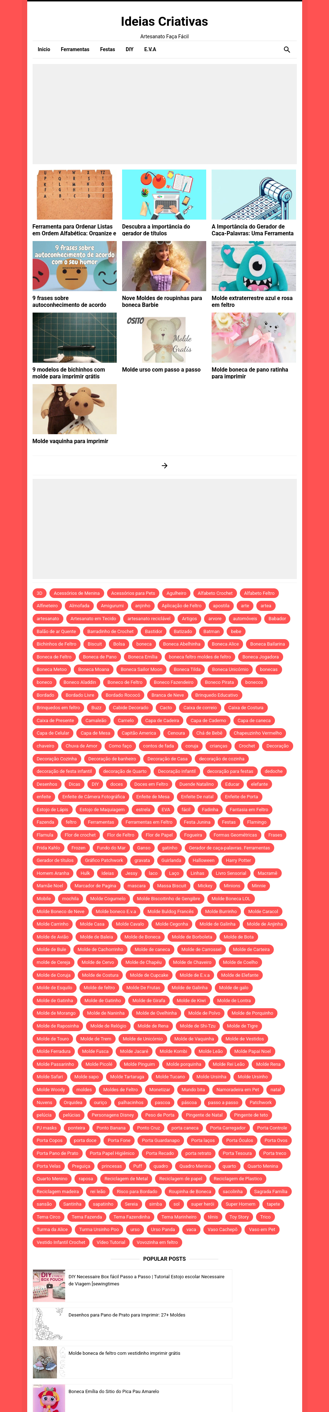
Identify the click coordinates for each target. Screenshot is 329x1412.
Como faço (120, 746)
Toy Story (239, 1217)
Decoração (277, 746)
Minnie (259, 885)
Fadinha (210, 809)
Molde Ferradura (54, 1051)
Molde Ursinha (212, 1076)
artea (266, 605)
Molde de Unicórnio (143, 1038)
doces (116, 784)
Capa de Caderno (208, 720)
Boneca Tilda (187, 669)
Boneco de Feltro (124, 682)
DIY (95, 784)
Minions (232, 885)
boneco (44, 682)
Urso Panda (163, 1229)
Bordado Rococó (123, 695)
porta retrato (198, 1153)
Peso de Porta (159, 1115)
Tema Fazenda (87, 1217)
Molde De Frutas (143, 987)
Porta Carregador (228, 1128)
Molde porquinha (184, 1064)
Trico (265, 1217)
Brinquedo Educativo (216, 695)
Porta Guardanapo (161, 1140)
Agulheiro (176, 593)
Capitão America (139, 733)
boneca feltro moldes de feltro (200, 657)
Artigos (189, 618)
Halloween (203, 860)
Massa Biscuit (172, 885)
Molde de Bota (239, 937)
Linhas (197, 873)
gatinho (170, 847)
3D (40, 593)
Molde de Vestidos (245, 1038)
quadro (161, 1166)
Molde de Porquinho (252, 1013)
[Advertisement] (165, 114)
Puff (137, 1166)
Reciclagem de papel (180, 1178)
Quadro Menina (195, 1166)
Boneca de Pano (100, 657)
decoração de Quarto (124, 771)
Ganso (143, 847)
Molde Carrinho (53, 924)
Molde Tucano (170, 1076)
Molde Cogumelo (108, 898)
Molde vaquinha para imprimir (66, 440)
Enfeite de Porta (241, 796)
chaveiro (45, 746)
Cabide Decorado (131, 707)
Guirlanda (171, 860)
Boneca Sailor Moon (141, 669)
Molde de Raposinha (58, 1026)
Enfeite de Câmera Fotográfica (93, 796)
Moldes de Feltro (120, 1089)
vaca (191, 1229)
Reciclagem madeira (58, 1191)
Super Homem (240, 1204)
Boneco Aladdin (80, 682)
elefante (259, 784)
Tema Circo (49, 1217)
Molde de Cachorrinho (100, 949)
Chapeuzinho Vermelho (258, 733)
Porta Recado (160, 1153)
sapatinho (103, 1204)
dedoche (274, 771)
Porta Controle (272, 1128)
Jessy (131, 873)
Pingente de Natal (204, 1115)
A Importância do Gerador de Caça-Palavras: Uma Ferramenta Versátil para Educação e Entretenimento (251, 231)
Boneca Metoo (52, 669)
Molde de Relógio (108, 1026)
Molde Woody (51, 1089)
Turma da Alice (52, 1229)
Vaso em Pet (262, 1229)
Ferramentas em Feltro (149, 822)
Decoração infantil (176, 771)
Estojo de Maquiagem (102, 809)
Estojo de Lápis (52, 809)
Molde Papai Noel (252, 1051)
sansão (44, 1204)
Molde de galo (233, 987)
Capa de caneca (254, 720)
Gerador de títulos (55, 860)
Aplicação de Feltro (182, 605)
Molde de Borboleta (192, 937)
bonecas (268, 669)
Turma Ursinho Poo (99, 1229)
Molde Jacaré (134, 1051)
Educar (232, 784)
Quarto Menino (52, 1178)
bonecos (254, 682)
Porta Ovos (276, 1140)
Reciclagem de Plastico (238, 1178)
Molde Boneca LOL (231, 898)
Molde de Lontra (234, 1000)
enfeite (44, 796)
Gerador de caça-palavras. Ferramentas (229, 847)
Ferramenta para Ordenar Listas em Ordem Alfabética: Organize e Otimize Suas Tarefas (72, 231)
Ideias (107, 873)
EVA (166, 809)
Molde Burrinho (221, 911)
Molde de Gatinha (55, 1000)
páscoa (189, 1102)
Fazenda (45, 822)
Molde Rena (268, 1064)
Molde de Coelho (240, 962)
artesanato (48, 618)
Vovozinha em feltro (157, 1242)
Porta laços (203, 1140)
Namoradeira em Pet (238, 1089)
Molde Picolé (99, 1064)
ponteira (76, 1128)
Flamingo (257, 822)
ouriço (100, 1102)
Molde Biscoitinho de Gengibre (168, 898)
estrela (143, 809)
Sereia (131, 1204)
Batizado (183, 631)
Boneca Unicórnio (230, 669)
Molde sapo (86, 1076)
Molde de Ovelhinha (156, 1013)
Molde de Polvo (204, 1013)
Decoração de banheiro (112, 758)
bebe (236, 631)
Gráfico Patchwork (104, 860)
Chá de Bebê (210, 733)
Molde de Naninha (106, 1013)
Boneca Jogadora (260, 657)
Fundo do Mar (111, 847)
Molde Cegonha (172, 924)
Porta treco (274, 1153)
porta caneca (185, 1128)
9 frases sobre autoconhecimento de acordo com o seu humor (74, 300)
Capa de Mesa (95, 733)
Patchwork (261, 1102)
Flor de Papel (159, 835)
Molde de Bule (51, 949)
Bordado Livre (80, 695)
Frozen (79, 847)
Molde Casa (92, 924)
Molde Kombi (173, 1051)
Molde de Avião (53, 937)
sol (176, 1204)
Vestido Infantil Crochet (61, 1242)
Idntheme (219, 1396)
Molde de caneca (152, 949)
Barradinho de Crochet (110, 631)
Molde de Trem (95, 1038)
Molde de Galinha (217, 924)
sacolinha (233, 1191)
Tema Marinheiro (179, 1217)
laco (153, 873)
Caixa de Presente (55, 720)
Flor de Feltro (120, 835)
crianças (218, 746)
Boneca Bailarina (267, 644)
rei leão (97, 1191)
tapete (273, 1204)
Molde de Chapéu (143, 962)
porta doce (85, 1140)
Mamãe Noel (50, 885)
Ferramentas (101, 822)
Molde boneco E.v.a (116, 911)
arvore (214, 618)
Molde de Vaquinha (194, 1038)
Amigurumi (112, 605)
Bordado (45, 695)
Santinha (72, 1204)
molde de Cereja (54, 962)
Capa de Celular (53, 733)
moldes (84, 1089)
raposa (86, 1178)
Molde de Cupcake (149, 975)
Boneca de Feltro (54, 657)
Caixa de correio (200, 707)
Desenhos (47, 784)
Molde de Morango (56, 1013)
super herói (202, 1204)
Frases (275, 835)
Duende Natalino (196, 784)
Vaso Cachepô (223, 1229)
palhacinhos (131, 1102)
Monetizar (159, 1089)
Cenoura (176, 733)
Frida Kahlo (48, 847)
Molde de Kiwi (191, 1000)
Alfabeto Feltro (259, 593)
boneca (144, 644)
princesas (112, 1166)
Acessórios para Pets (133, 593)
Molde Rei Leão (229, 1064)
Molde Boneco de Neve (60, 911)
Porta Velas (49, 1166)
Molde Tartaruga (127, 1076)
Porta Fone (119, 1140)
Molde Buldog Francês (170, 911)
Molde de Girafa (148, 1000)
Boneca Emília (143, 657)
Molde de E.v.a (195, 975)
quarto (229, 1166)
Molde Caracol (263, 911)
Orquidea (73, 1102)
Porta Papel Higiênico (112, 1153)
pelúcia (44, 1115)
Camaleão (96, 720)
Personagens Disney (113, 1115)
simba (155, 1204)
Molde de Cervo (98, 962)
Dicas (74, 784)
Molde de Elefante (239, 975)
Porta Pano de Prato (57, 1153)
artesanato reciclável (148, 618)
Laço (174, 873)
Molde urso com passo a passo (157, 369)
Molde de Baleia (96, 937)
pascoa (162, 1102)
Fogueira (193, 835)
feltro (71, 822)
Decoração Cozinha (57, 758)
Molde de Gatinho (102, 1000)
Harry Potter (238, 860)
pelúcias (71, 1115)
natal (276, 1089)
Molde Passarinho (55, 1064)
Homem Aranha (53, 873)
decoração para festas (230, 771)
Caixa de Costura (245, 707)
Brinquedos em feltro (58, 707)
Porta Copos (50, 1140)
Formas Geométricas (235, 835)
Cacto (166, 707)
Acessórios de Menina (77, 593)
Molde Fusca (95, 1051)
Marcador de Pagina (95, 885)
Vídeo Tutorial (111, 1242)
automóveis (245, 618)
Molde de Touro (53, 1038)
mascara (137, 885)
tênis (213, 1217)
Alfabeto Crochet (215, 593)
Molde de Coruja (54, 975)
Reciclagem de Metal (126, 1178)
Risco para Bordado (137, 1191)
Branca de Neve (167, 695)
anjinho (142, 605)
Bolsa (119, 644)
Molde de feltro (99, 987)
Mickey (205, 885)
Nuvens (44, 1102)
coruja (191, 746)
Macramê (267, 873)
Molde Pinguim (139, 1064)
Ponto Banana (111, 1128)
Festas (229, 822)
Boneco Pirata (219, 682)
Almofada (79, 605)
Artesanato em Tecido (93, 618)
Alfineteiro (47, 605)
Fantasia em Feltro (249, 809)
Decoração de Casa (167, 758)
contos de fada (158, 746)
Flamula (45, 835)
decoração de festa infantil (64, 771)
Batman (211, 631)
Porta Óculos (239, 1140)
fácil (186, 809)
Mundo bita (193, 1089)
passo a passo (223, 1102)
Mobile (44, 898)
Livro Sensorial (231, 873)
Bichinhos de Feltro (57, 644)
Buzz (96, 707)
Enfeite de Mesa (153, 796)
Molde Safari (50, 1076)
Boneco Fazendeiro (174, 682)
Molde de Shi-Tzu (198, 1026)
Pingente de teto (251, 1115)
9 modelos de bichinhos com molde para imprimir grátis (72, 372)
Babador (277, 618)
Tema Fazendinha (131, 1217)
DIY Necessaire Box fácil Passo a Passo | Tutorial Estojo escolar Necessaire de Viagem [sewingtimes (111, 1284)
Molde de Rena (153, 1026)
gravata (142, 860)
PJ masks (47, 1128)
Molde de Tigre (242, 1026)
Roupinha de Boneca (190, 1191)
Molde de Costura (100, 975)
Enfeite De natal (197, 796)
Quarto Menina (263, 1166)
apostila (221, 605)
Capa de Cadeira (162, 720)
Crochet (247, 746)
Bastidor (153, 631)
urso (135, 1229)
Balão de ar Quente (56, 631)
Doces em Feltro (151, 784)
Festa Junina (197, 822)
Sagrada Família (270, 1191)
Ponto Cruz (148, 1128)
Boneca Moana (93, 669)
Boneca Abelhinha (181, 644)
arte (245, 605)
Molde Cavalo (130, 924)
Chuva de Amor (81, 746)
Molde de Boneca (142, 937)
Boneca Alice (225, 644)
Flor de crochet (80, 835)
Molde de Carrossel (202, 949)
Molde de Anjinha (265, 924)
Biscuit (95, 644)
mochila (70, 898)
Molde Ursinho (253, 1076)
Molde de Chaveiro (192, 962)
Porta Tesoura (237, 1153)
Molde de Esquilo (54, 987)
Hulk (85, 873)
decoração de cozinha (222, 758)
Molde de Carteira (251, 949)
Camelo (126, 720)
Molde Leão (211, 1051)
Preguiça (81, 1166)
